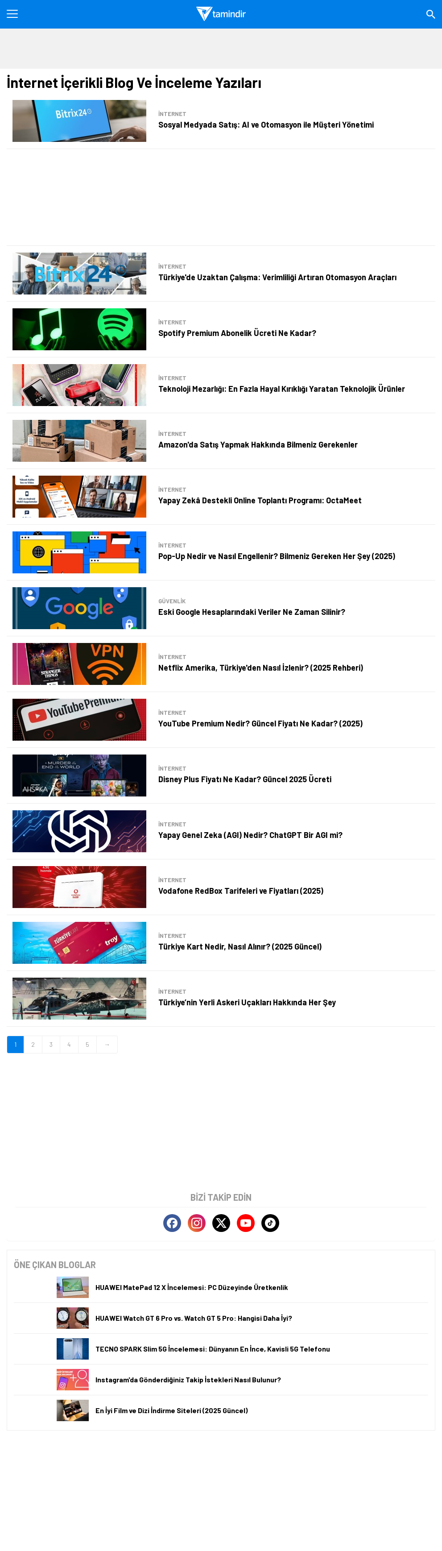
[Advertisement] (221, 197)
